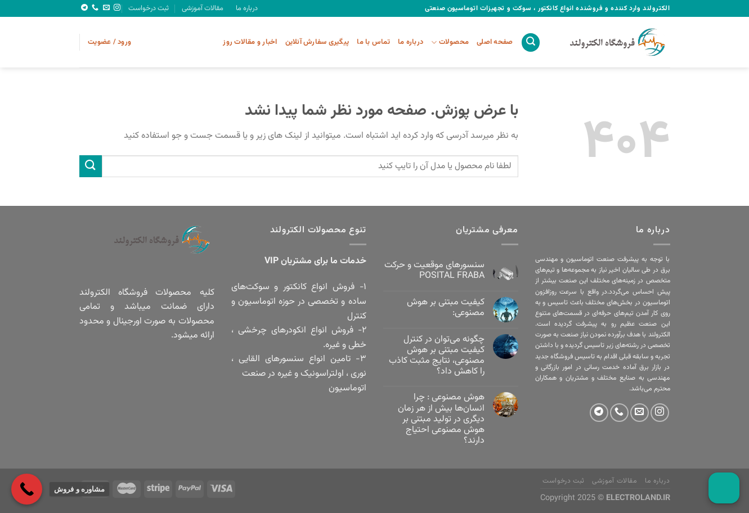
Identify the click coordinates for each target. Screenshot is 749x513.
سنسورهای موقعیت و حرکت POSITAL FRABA (434, 270)
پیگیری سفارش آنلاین (317, 42)
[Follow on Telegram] (84, 8)
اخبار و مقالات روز (250, 42)
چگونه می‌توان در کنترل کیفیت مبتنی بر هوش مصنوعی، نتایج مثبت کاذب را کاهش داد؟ (437, 355)
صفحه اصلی (495, 42)
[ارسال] (90, 166)
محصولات (450, 42)
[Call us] (95, 8)
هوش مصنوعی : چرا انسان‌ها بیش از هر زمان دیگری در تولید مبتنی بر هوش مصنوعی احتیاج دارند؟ (441, 419)
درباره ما (247, 8)
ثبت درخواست (148, 8)
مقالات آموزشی (202, 8)
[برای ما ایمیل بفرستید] (106, 8)
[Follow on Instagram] (117, 8)
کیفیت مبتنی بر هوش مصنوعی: (446, 307)
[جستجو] (531, 42)
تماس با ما (373, 42)
